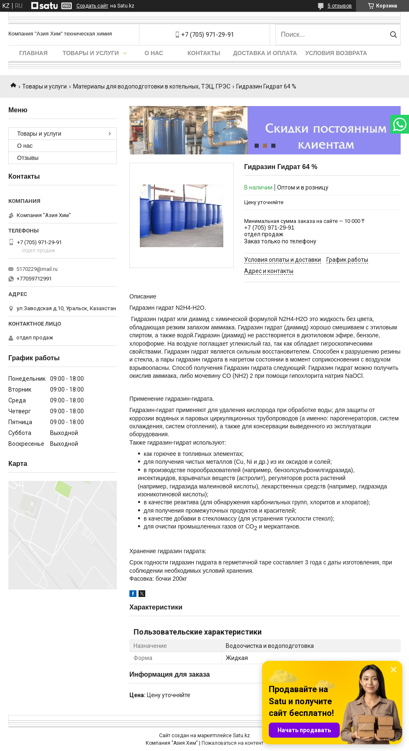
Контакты (203, 53)
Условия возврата (336, 53)
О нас (153, 53)
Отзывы (27, 157)
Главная (33, 53)
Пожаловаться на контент (232, 743)
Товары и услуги (91, 53)
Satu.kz (241, 735)
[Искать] (393, 34)
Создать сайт (92, 6)
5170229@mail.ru (37, 269)
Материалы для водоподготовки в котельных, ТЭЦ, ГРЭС (151, 86)
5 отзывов (340, 6)
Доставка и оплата (265, 53)
